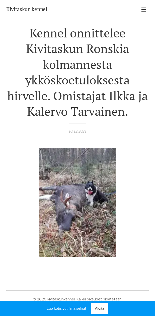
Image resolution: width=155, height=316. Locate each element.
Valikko (143, 9)
